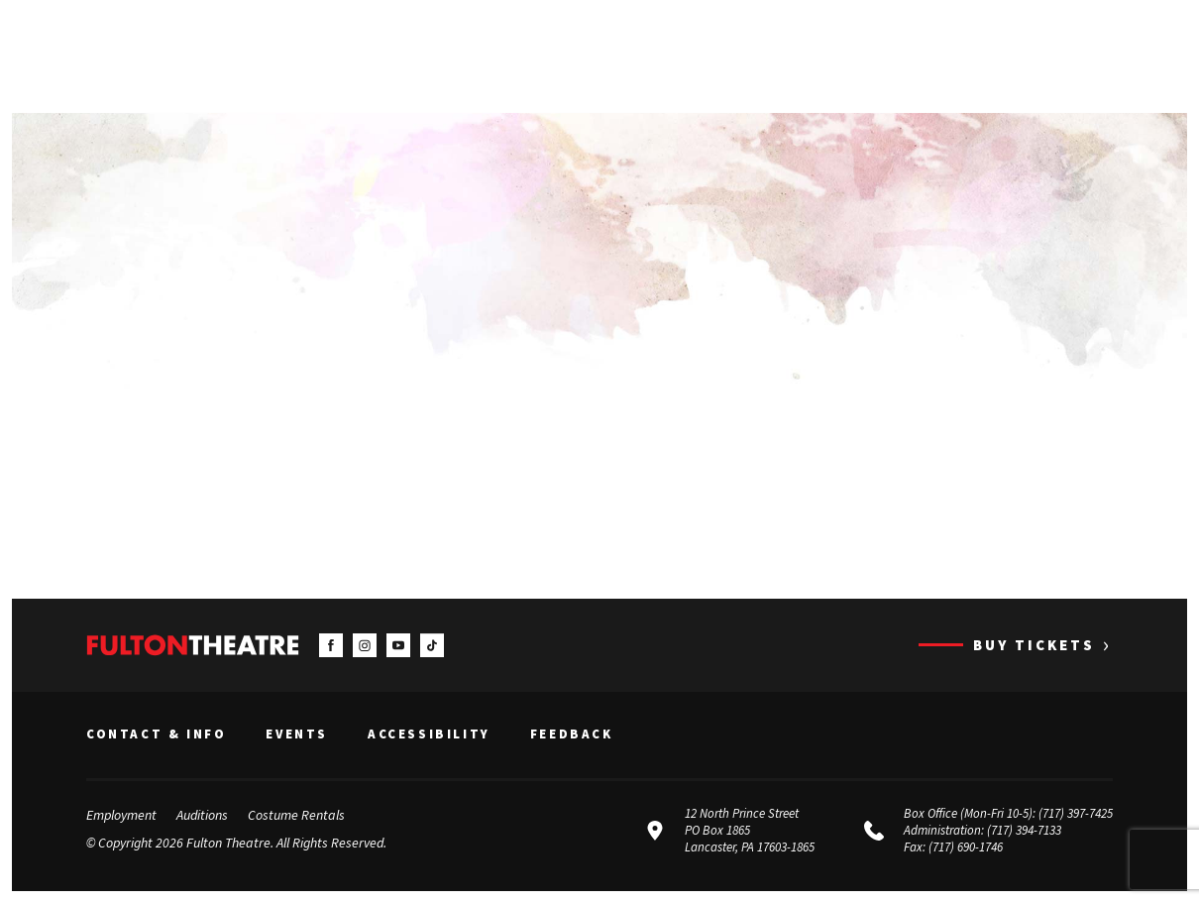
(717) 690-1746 (965, 847)
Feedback (571, 734)
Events (297, 734)
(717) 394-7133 (1024, 830)
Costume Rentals (296, 815)
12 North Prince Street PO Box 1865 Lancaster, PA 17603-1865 (750, 830)
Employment (121, 815)
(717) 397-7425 (1075, 813)
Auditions (202, 815)
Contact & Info (156, 734)
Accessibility (429, 734)
